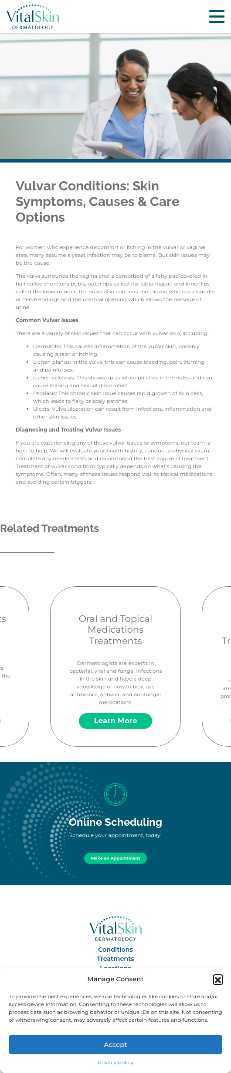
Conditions (115, 949)
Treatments (115, 959)
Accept (115, 1044)
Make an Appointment (115, 858)
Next (224, 658)
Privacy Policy (115, 1062)
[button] (218, 979)
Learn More (115, 720)
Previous (7, 658)
